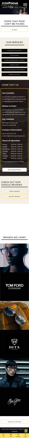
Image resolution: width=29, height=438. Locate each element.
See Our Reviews (14, 196)
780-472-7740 (11, 134)
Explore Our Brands (14, 422)
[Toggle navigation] (25, 4)
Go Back (14, 30)
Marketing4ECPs (14, 429)
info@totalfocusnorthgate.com (15, 136)
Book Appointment (14, 170)
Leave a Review (14, 191)
